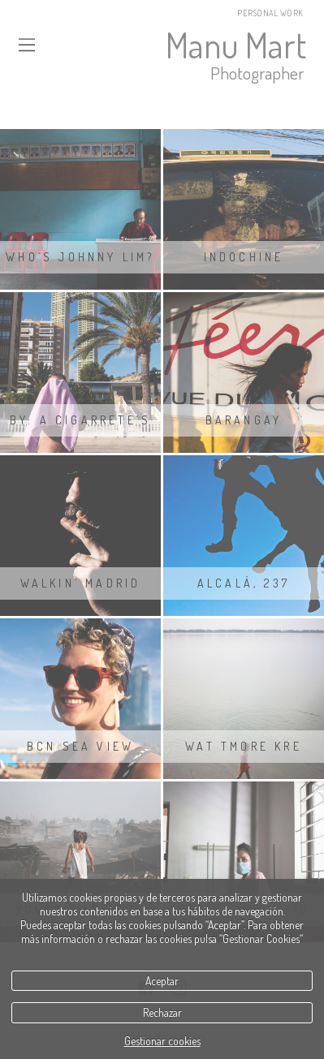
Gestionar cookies (162, 1041)
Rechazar (162, 1012)
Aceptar (162, 981)
